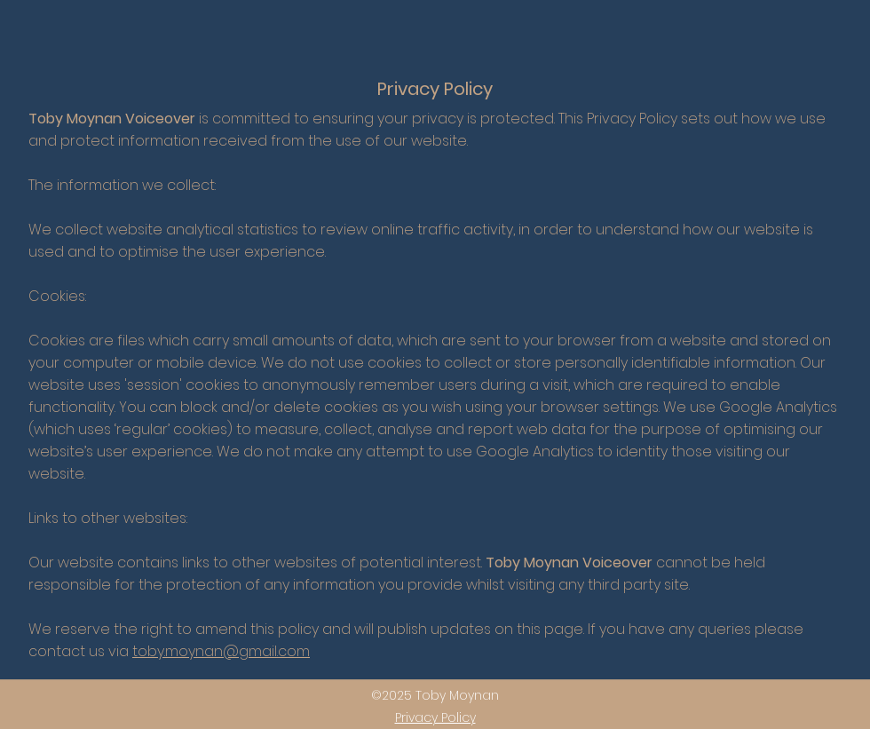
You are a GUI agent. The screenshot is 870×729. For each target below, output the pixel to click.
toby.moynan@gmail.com (221, 651)
